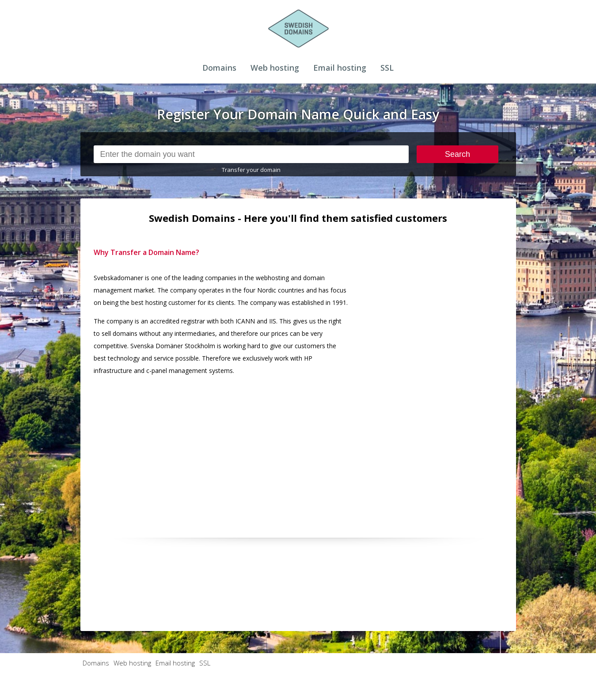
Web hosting (275, 67)
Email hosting (339, 67)
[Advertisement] (436, 378)
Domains (219, 67)
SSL (387, 67)
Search (457, 154)
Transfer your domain (251, 170)
